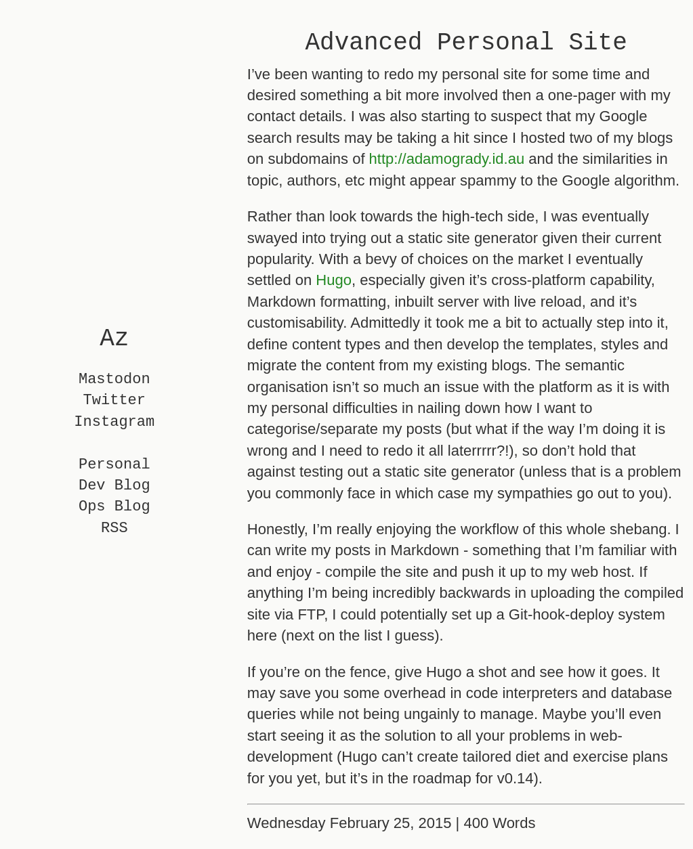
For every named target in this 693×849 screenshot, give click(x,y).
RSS (114, 528)
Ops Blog (114, 507)
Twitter (114, 401)
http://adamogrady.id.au (447, 158)
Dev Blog (114, 485)
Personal (114, 464)
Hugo (334, 279)
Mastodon (114, 379)
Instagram (114, 422)
